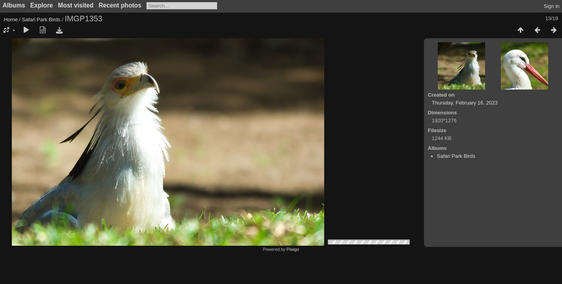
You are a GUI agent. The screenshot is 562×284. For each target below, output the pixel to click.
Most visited (75, 5)
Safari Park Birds (41, 19)
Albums (14, 5)
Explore (41, 5)
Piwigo (293, 249)
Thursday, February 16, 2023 (465, 103)
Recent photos (120, 5)
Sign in (552, 6)
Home (11, 19)
